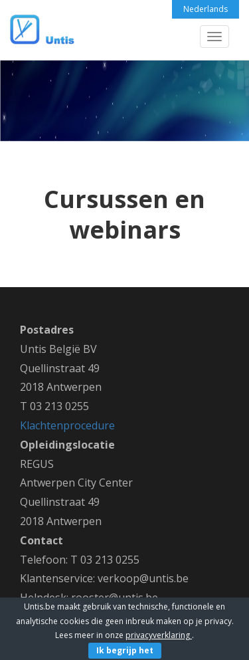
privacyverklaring (158, 635)
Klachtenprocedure (67, 425)
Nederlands (205, 9)
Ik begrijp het (124, 650)
